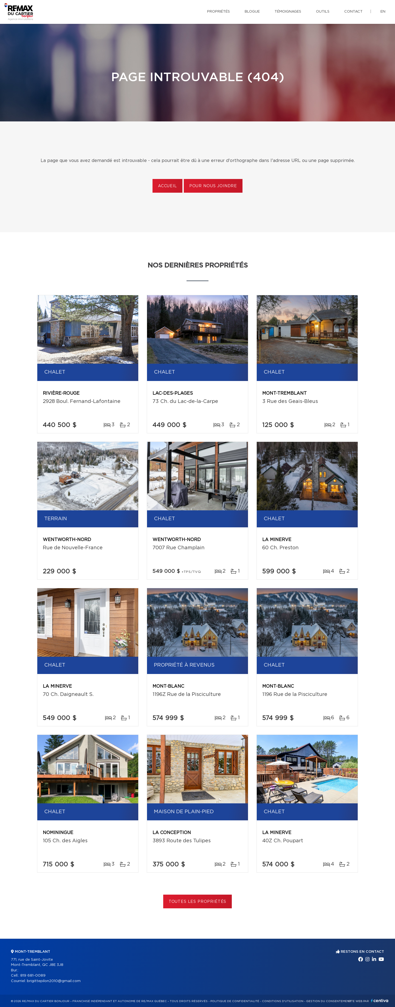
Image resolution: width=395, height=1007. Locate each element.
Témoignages (288, 11)
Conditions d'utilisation (282, 1001)
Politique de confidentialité (234, 1001)
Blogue (252, 11)
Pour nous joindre (213, 186)
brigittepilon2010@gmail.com (54, 981)
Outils (322, 11)
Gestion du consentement (328, 1001)
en (382, 11)
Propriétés (218, 11)
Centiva (379, 1000)
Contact (353, 11)
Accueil (167, 186)
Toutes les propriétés (198, 902)
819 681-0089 (33, 975)
